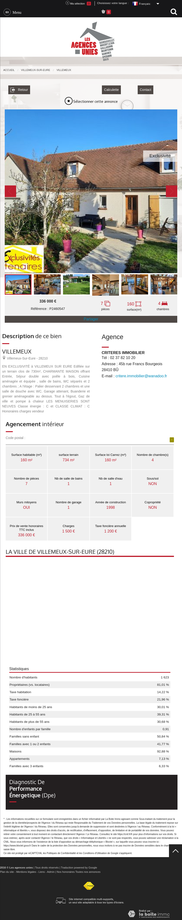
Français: (145, 3)
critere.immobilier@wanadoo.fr (141, 374)
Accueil (9, 70)
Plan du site (7, 870)
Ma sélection (78, 3)
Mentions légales (26, 870)
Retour (19, 88)
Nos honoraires (66, 870)
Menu (16, 12)
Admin (51, 870)
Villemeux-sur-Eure (35, 70)
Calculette (111, 88)
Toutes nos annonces (87, 870)
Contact (145, 88)
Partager (91, 317)
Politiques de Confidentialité (61, 851)
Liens (41, 870)
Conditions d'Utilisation (95, 851)
